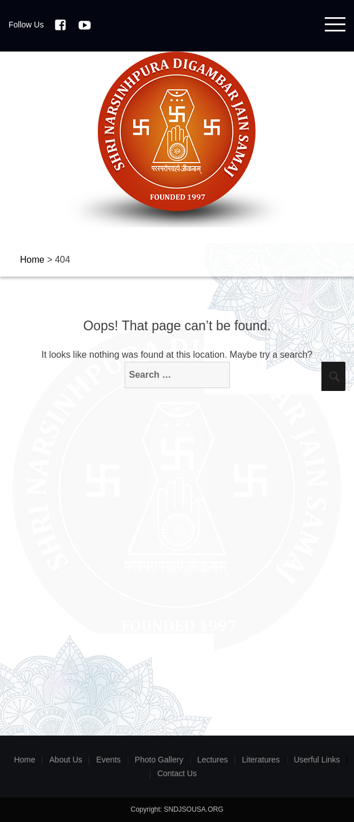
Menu (335, 24)
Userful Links (317, 759)
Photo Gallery (159, 759)
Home (24, 759)
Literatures (261, 759)
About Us (65, 759)
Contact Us (177, 773)
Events (108, 759)
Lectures (212, 759)
